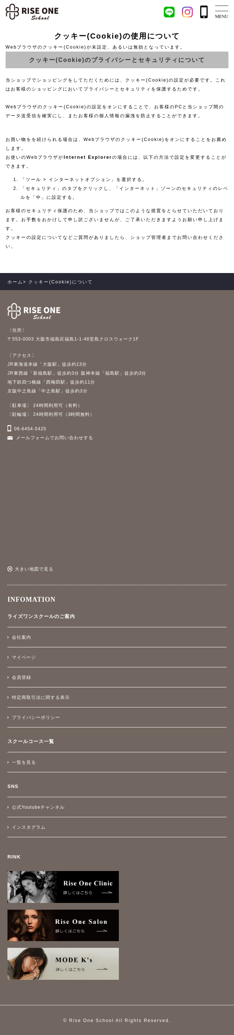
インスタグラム (29, 827)
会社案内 (21, 637)
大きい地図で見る (34, 569)
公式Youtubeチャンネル (38, 807)
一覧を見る (24, 762)
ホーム (15, 282)
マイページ (24, 657)
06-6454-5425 (30, 428)
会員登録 (21, 677)
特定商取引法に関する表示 (41, 697)
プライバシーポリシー (36, 717)
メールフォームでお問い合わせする (54, 437)
